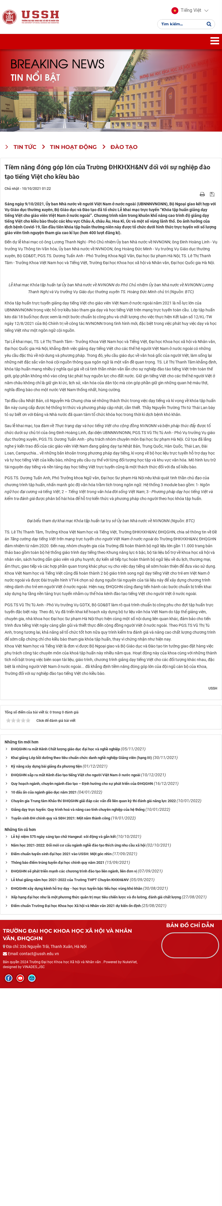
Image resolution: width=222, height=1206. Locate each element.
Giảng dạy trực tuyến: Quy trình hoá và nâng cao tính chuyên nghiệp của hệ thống (78, 1027)
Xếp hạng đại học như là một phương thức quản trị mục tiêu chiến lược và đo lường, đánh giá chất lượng (96, 1115)
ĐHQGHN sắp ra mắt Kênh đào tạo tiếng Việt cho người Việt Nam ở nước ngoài (75, 993)
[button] (186, 11)
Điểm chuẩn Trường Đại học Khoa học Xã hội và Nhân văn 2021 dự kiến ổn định (76, 1123)
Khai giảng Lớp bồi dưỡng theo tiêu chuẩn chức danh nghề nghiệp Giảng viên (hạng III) (81, 975)
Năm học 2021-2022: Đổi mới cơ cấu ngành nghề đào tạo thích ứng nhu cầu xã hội (78, 1063)
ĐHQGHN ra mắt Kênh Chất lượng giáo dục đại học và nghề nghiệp (65, 967)
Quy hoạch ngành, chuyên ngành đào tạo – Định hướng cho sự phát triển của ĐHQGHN (82, 1001)
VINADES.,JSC (34, 1185)
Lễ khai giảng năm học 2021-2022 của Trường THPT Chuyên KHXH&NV (70, 1097)
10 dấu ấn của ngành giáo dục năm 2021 (44, 1010)
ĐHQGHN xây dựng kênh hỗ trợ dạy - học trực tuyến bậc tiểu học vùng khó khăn (76, 1106)
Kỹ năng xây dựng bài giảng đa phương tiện (46, 984)
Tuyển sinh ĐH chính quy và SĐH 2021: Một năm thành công (60, 1036)
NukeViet (130, 1180)
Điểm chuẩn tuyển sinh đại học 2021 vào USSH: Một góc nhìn (61, 1071)
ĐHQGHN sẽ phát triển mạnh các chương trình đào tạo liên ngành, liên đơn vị (74, 1089)
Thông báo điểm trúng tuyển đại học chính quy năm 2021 (57, 1080)
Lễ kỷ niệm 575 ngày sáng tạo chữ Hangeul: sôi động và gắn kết (63, 1054)
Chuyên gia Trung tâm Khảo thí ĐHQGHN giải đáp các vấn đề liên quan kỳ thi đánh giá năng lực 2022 (93, 1018)
